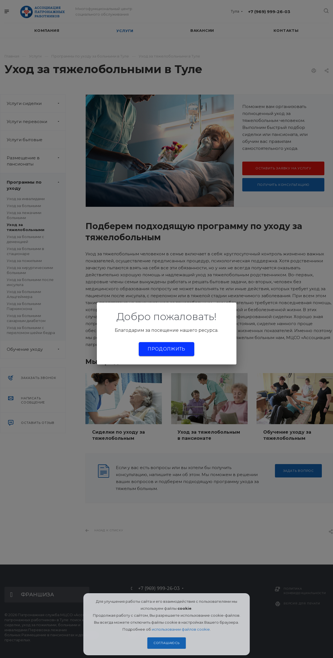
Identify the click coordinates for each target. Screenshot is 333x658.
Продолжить (166, 349)
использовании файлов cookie (181, 629)
